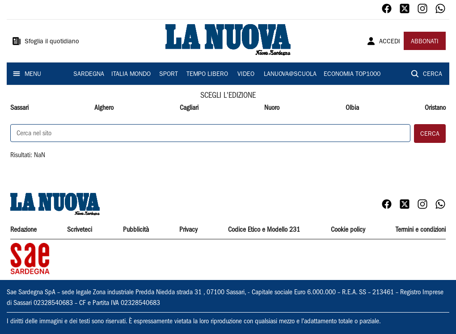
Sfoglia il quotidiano (52, 42)
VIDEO (245, 74)
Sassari (19, 108)
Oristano (435, 108)
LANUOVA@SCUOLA (290, 74)
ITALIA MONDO (131, 74)
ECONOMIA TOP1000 (352, 74)
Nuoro (271, 108)
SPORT (168, 74)
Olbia (352, 108)
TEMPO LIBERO (207, 74)
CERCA (432, 74)
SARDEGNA (88, 74)
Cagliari (189, 108)
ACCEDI (389, 42)
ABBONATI (425, 42)
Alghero (104, 108)
